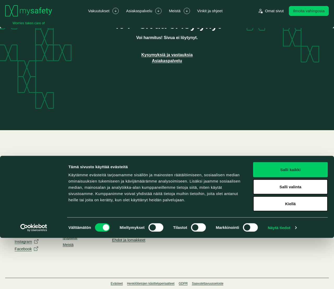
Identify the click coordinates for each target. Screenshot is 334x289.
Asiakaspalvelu (167, 61)
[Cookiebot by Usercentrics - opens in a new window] (34, 279)
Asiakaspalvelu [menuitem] (139, 11)
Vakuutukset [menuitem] (98, 11)
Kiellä (290, 255)
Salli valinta (290, 238)
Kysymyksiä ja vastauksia (167, 55)
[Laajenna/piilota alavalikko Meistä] (187, 11)
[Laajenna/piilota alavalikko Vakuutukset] (115, 11)
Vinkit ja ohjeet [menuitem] (210, 11)
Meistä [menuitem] (174, 11)
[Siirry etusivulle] (28, 11)
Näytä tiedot (279, 279)
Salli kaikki (290, 220)
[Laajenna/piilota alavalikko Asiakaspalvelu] (158, 11)
